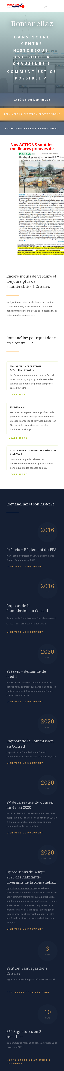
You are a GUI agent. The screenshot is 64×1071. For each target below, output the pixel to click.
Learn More (18, 394)
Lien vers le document (25, 566)
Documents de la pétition (28, 992)
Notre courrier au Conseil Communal (29, 1061)
